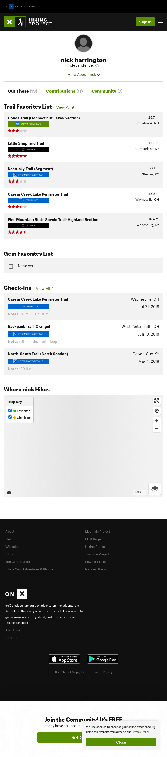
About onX (13, 630)
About (9, 531)
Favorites (19, 411)
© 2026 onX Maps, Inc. (70, 672)
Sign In (145, 22)
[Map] (83, 446)
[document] (121, 735)
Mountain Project (97, 531)
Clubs (9, 554)
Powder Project (96, 562)
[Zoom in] (157, 421)
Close (121, 742)
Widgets (11, 546)
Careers (11, 638)
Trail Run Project (97, 554)
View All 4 (45, 288)
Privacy (108, 672)
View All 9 (65, 107)
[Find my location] (157, 411)
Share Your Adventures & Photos (29, 569)
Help (8, 539)
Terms (94, 672)
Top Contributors (17, 562)
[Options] (155, 489)
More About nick (83, 74)
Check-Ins (19, 417)
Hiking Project (95, 546)
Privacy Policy (140, 732)
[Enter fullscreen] (157, 401)
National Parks (96, 569)
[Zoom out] (157, 428)
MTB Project (94, 539)
